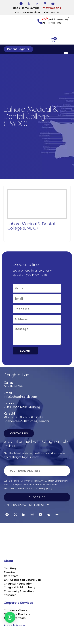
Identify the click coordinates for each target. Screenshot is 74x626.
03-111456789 (13, 386)
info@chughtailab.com (20, 396)
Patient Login (18, 49)
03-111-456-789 (52, 22)
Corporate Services (28, 12)
